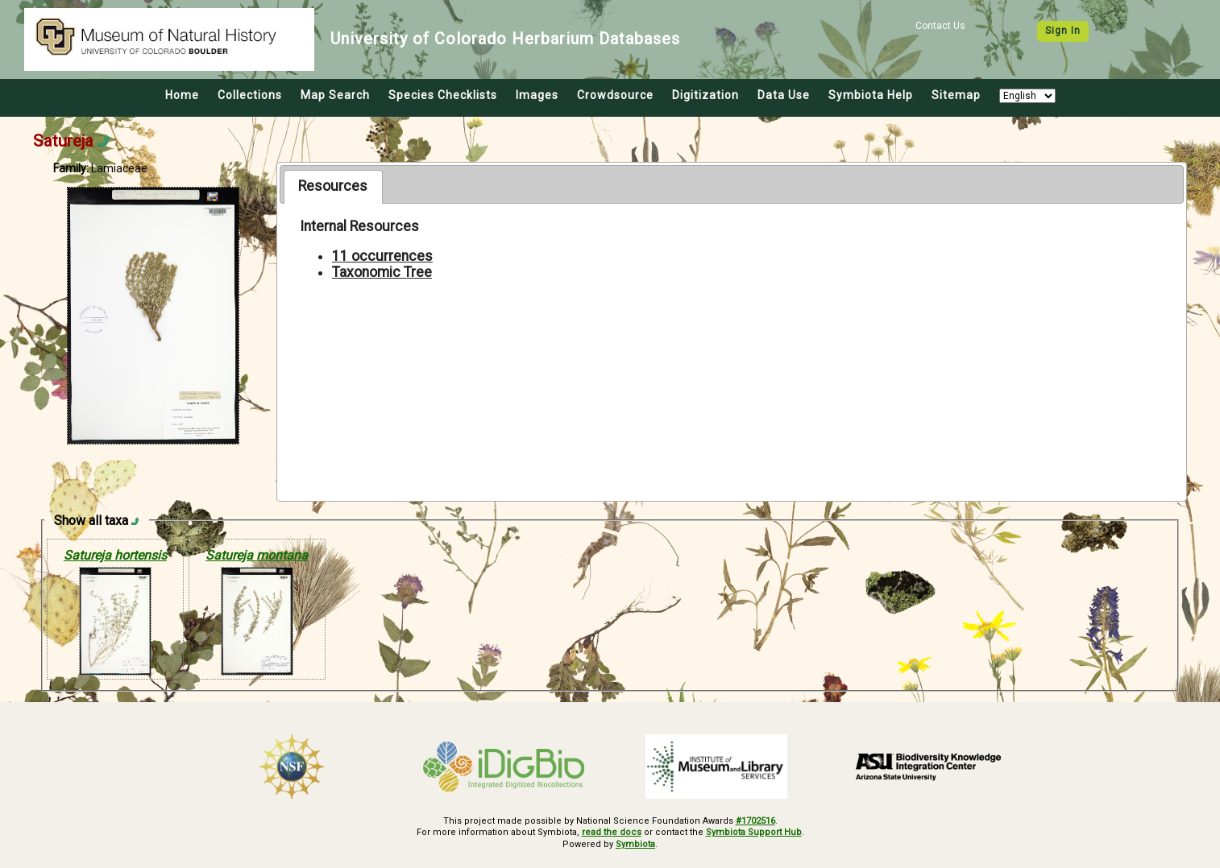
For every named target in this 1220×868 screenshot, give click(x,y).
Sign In (1063, 30)
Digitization (705, 95)
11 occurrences (382, 256)
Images (537, 95)
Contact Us (940, 25)
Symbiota (635, 844)
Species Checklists (442, 95)
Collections (250, 95)
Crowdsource (615, 95)
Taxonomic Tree (382, 272)
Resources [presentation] (332, 186)
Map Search (335, 95)
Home (182, 95)
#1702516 (755, 821)
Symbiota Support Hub (754, 832)
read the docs (611, 832)
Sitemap (956, 95)
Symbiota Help (870, 95)
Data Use (783, 95)
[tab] (333, 187)
